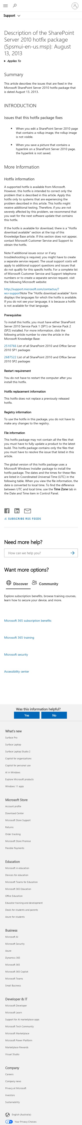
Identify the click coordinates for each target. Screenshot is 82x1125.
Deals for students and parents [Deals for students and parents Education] (21, 909)
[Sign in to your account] (75, 6)
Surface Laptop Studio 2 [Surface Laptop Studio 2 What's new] (17, 751)
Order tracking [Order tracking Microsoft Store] (13, 834)
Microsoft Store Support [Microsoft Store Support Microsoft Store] (18, 820)
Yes (26, 715)
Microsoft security (16, 654)
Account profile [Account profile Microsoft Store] (13, 806)
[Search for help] (15, 5)
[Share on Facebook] (7, 509)
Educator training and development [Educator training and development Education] (24, 902)
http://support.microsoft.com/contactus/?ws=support (31, 291)
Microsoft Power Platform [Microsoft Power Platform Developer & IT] (18, 1040)
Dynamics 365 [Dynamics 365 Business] (12, 957)
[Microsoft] (41, 3)
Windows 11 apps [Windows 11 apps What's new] (14, 786)
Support (9, 15)
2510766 (10, 346)
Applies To (14, 61)
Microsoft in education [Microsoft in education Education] (17, 868)
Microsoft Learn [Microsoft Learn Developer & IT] (13, 1012)
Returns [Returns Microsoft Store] (9, 827)
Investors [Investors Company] (10, 1095)
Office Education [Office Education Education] (14, 895)
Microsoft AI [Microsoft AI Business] (11, 936)
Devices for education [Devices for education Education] (16, 875)
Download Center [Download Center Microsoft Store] (14, 813)
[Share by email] (25, 509)
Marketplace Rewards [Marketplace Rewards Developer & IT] (16, 1047)
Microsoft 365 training (19, 637)
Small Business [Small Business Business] (13, 985)
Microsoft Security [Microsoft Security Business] (14, 943)
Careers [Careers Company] (9, 1074)
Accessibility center (16, 671)
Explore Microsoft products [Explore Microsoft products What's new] (19, 779)
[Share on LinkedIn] (15, 509)
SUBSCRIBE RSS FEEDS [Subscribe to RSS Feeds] (24, 518)
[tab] (18, 584)
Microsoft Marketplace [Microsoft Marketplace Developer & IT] (17, 1033)
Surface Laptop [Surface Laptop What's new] (13, 744)
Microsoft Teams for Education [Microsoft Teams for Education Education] (21, 882)
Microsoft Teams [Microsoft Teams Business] (14, 978)
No (54, 715)
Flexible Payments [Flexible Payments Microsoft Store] (14, 848)
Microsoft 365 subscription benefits (27, 620)
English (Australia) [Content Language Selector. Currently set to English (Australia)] (21, 1114)
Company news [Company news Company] (13, 1081)
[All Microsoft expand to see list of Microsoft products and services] (5, 6)
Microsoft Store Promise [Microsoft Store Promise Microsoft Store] (18, 841)
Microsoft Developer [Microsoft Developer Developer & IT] (16, 1005)
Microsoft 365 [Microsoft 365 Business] (12, 964)
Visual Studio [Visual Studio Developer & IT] (12, 1054)
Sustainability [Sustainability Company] (12, 1102)
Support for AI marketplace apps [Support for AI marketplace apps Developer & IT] (22, 1019)
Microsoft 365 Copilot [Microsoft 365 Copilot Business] (16, 971)
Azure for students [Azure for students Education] (15, 916)
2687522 (10, 357)
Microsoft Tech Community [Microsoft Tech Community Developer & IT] (19, 1026)
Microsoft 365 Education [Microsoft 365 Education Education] (18, 889)
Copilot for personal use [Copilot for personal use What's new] (18, 765)
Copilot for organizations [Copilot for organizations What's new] (18, 758)
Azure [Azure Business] (8, 950)
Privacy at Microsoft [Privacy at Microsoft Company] (15, 1088)
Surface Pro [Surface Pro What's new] (11, 737)
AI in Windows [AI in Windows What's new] (12, 772)
